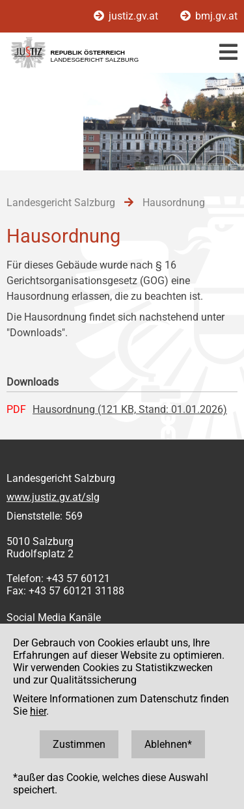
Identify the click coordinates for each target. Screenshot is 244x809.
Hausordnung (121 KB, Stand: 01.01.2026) (130, 409)
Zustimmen (79, 744)
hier (38, 711)
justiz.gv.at (127, 16)
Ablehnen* (168, 744)
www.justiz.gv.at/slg (53, 497)
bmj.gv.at (208, 16)
